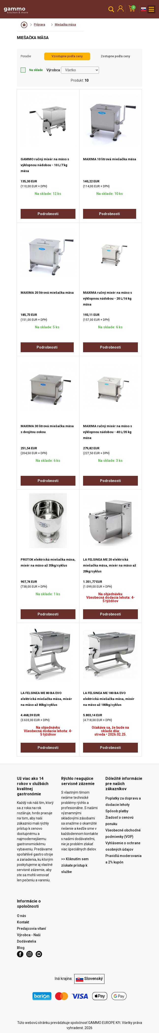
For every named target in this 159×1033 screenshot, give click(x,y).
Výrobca (53, 70)
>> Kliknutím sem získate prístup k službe (75, 865)
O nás (21, 916)
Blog (21, 948)
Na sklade (32, 70)
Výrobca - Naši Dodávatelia (29, 938)
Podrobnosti (48, 214)
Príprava (39, 24)
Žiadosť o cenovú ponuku (119, 820)
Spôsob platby (116, 811)
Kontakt (23, 922)
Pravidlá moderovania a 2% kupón (123, 859)
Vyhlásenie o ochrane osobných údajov (122, 846)
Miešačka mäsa (65, 24)
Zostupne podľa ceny (115, 56)
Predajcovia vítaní (31, 929)
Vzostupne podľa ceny (67, 56)
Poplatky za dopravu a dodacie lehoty (123, 801)
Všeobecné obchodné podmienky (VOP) (123, 833)
